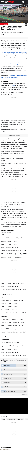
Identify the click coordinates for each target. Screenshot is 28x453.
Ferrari (3, 419)
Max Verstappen (11, 419)
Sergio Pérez (20, 419)
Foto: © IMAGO (4, 21)
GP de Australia (4, 24)
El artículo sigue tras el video (14, 135)
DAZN (13, 85)
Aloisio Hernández (5, 38)
